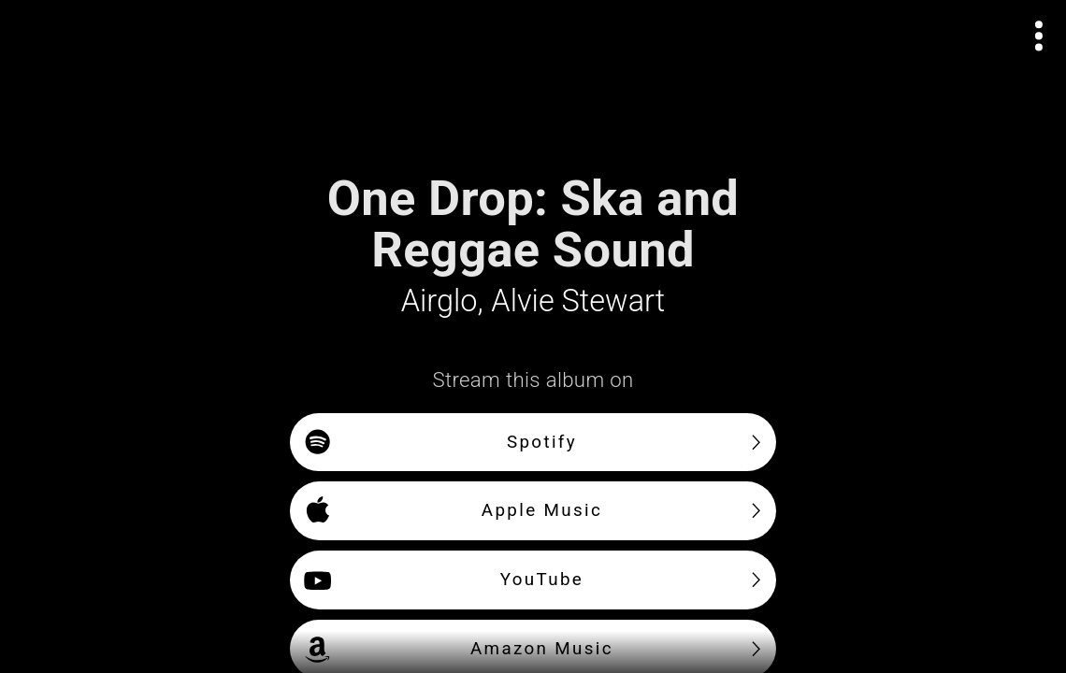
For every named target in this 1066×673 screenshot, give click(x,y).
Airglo (439, 301)
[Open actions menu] (1039, 36)
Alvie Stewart (578, 301)
